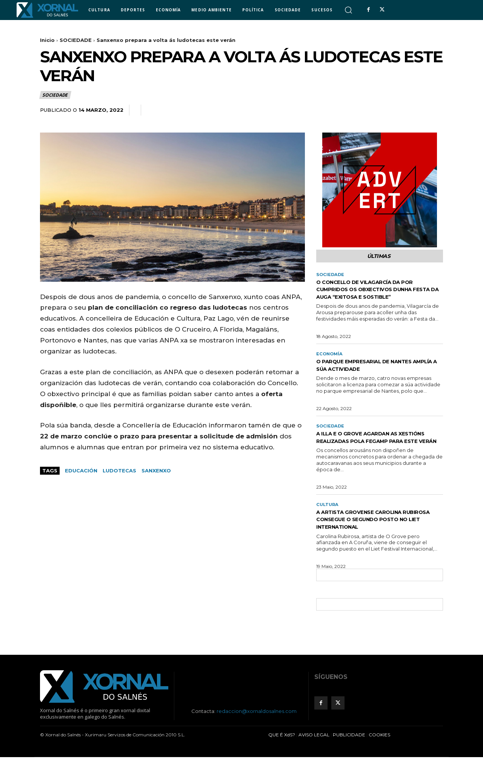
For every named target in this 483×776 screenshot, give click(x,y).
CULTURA (328, 523)
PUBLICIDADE (349, 753)
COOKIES (379, 753)
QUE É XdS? (281, 753)
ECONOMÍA (330, 363)
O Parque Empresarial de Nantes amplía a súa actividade (376, 375)
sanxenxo (156, 470)
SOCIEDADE (76, 40)
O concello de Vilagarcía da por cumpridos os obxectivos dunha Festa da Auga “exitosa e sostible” (377, 295)
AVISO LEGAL (313, 753)
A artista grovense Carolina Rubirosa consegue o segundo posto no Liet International (373, 538)
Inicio (47, 40)
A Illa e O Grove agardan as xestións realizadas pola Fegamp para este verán (378, 451)
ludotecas (119, 470)
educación (81, 470)
